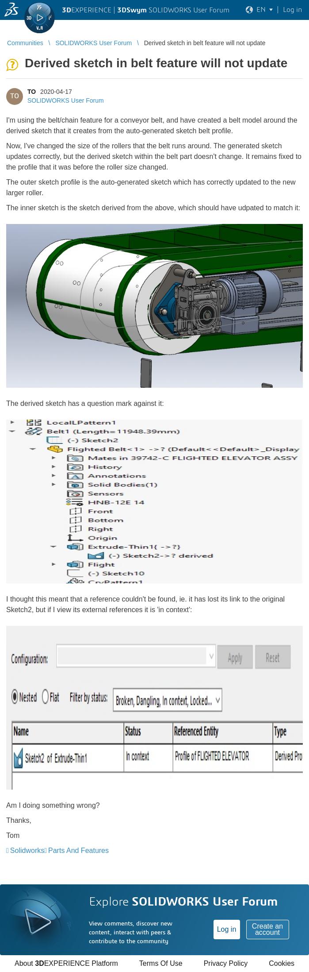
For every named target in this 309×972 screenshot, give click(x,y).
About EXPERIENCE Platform (66, 963)
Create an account (267, 929)
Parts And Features (78, 850)
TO (31, 91)
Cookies (281, 963)
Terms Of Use (161, 963)
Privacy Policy (226, 963)
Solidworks (27, 850)
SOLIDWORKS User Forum (65, 100)
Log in (227, 929)
